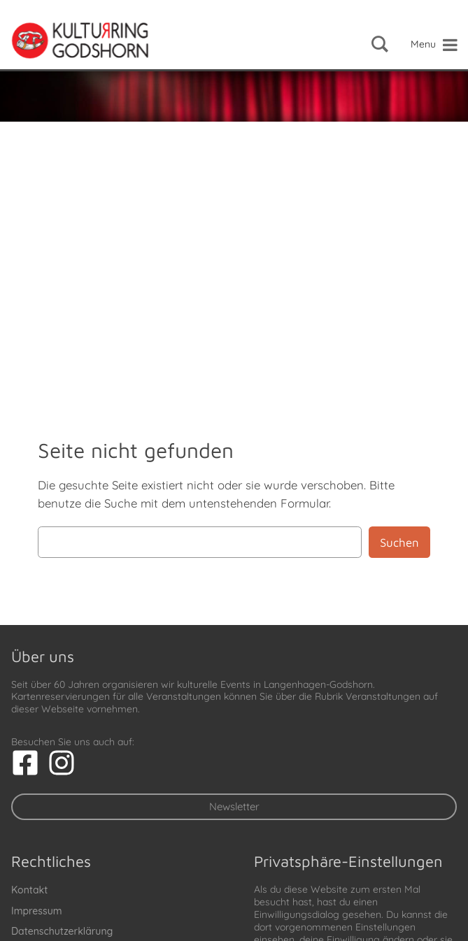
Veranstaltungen (383, 696)
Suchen (399, 542)
